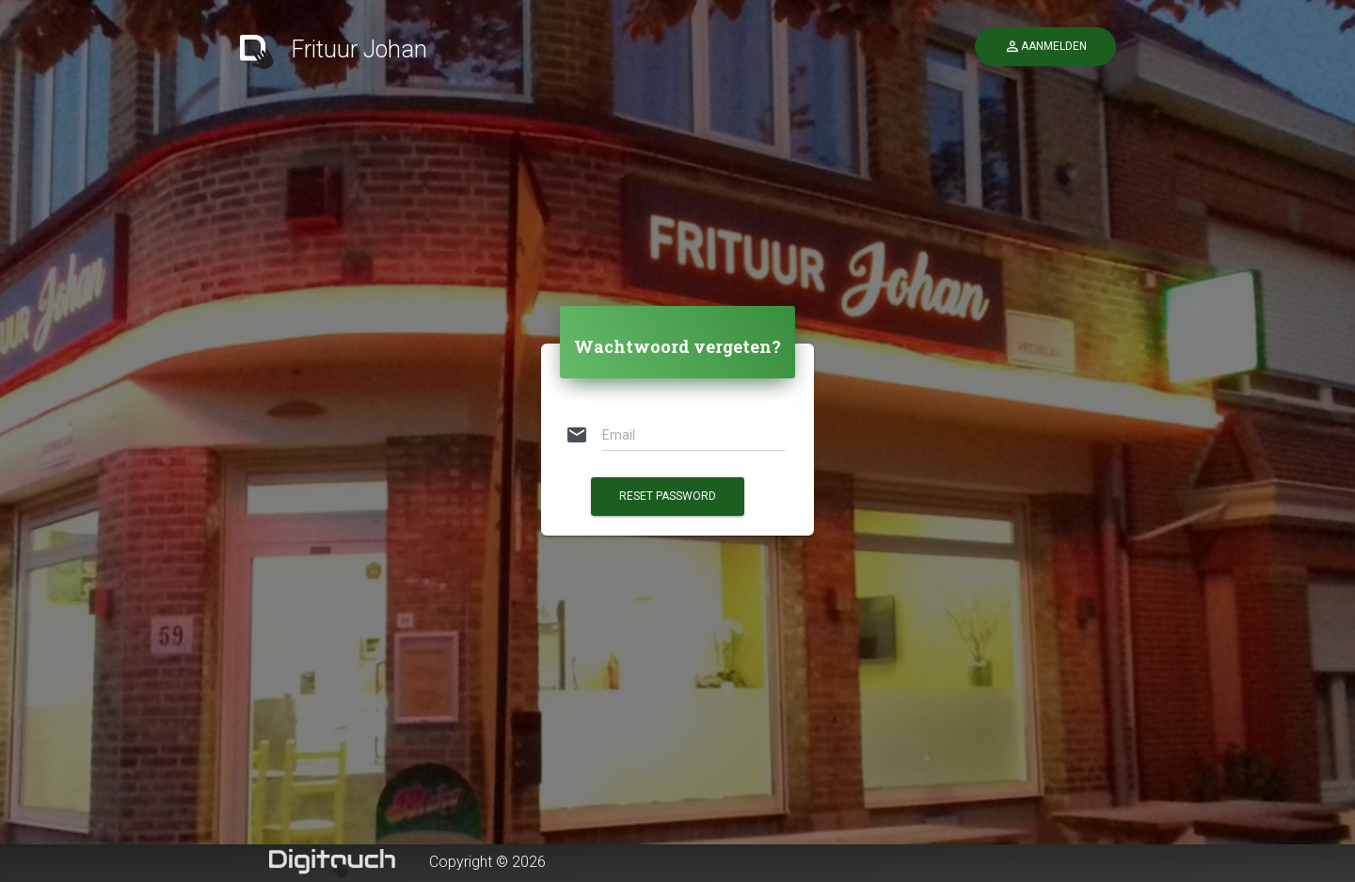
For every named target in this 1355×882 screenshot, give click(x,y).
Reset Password (667, 496)
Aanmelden (1045, 46)
